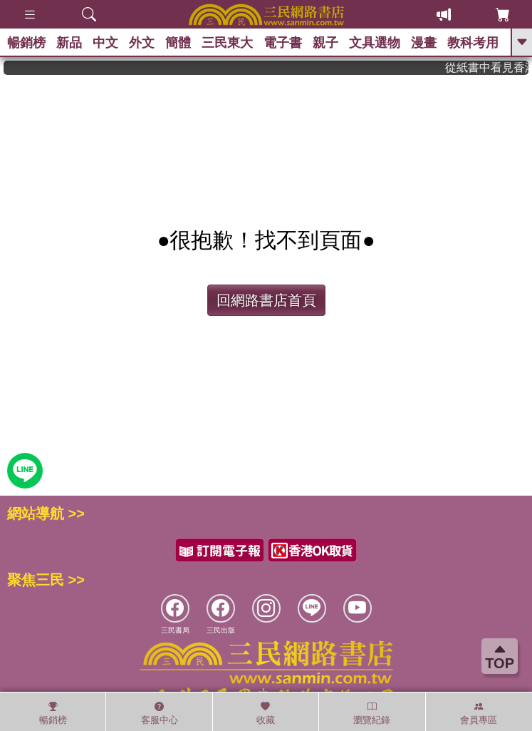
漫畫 (424, 43)
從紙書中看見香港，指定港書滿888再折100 (492, 67)
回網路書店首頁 (266, 300)
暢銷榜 (26, 43)
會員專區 (478, 713)
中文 (105, 43)
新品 (69, 43)
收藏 (265, 713)
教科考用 (473, 43)
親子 (325, 43)
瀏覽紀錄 (371, 713)
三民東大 (227, 43)
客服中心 (159, 713)
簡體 (178, 43)
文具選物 (374, 43)
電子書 (283, 43)
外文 (142, 43)
